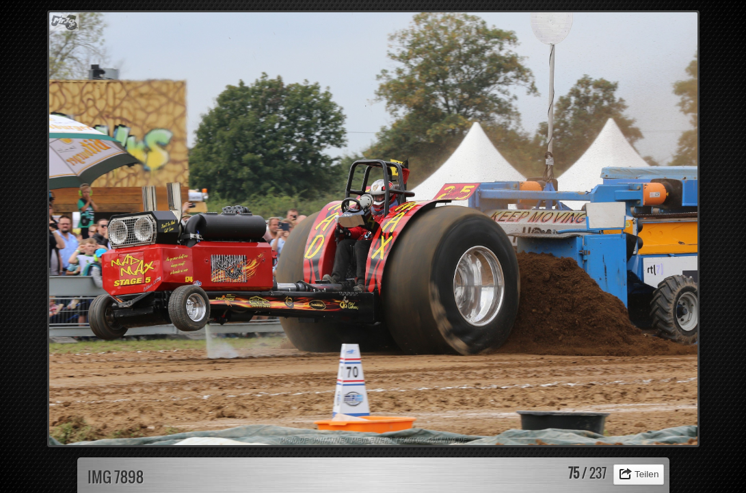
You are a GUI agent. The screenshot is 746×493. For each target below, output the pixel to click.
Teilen (647, 474)
